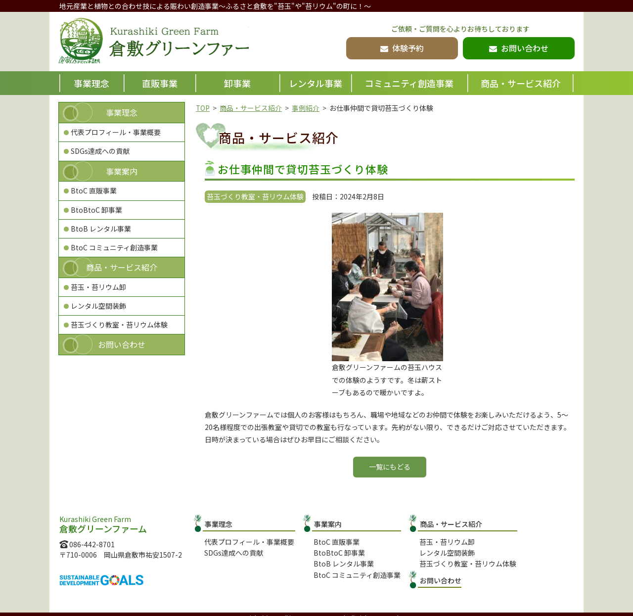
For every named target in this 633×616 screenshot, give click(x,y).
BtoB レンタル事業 (101, 229)
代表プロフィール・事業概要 (116, 132)
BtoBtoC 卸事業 (96, 210)
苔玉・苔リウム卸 (98, 287)
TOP (203, 108)
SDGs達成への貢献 (100, 151)
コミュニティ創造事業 (409, 83)
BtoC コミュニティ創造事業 (114, 247)
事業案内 (121, 171)
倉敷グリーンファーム (161, 42)
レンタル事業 (315, 83)
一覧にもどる (389, 467)
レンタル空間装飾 (98, 306)
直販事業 (160, 83)
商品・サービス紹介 (521, 83)
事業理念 (91, 83)
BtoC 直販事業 (94, 190)
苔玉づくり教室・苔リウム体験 (119, 325)
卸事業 (237, 83)
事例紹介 (306, 108)
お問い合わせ (121, 344)
